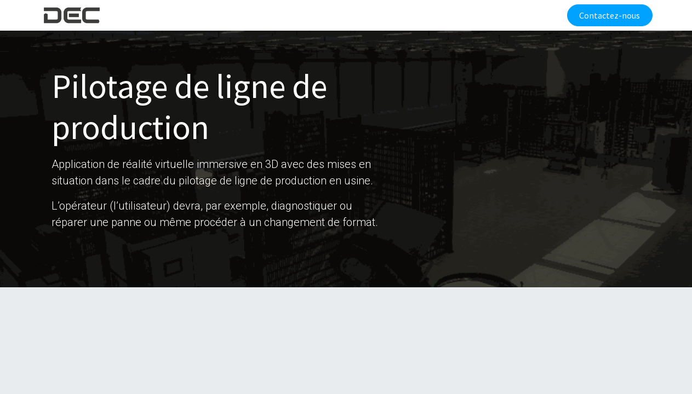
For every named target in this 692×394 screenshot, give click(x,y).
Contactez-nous (607, 15)
